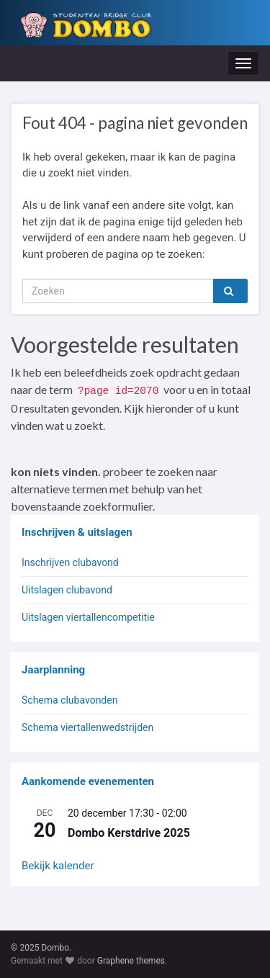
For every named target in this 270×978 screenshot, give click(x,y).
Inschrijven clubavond (70, 562)
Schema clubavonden (69, 700)
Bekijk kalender (58, 865)
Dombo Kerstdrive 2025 (129, 833)
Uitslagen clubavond (67, 590)
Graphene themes (131, 961)
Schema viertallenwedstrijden (87, 727)
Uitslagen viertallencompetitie (88, 617)
